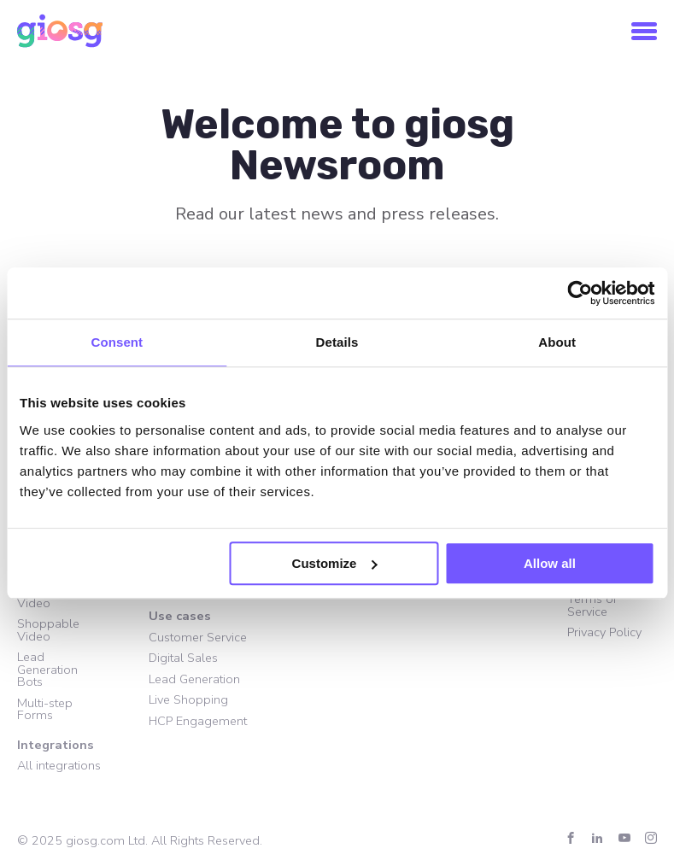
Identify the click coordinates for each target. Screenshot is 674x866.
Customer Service (198, 637)
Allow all (550, 563)
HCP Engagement (198, 720)
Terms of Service (592, 605)
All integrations (59, 765)
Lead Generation (194, 679)
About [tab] (557, 342)
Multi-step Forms (45, 709)
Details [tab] (337, 342)
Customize (335, 563)
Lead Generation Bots (47, 669)
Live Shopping (188, 699)
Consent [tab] (117, 342)
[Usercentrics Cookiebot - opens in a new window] (579, 293)
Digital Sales (183, 657)
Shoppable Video (48, 630)
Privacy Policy (604, 632)
